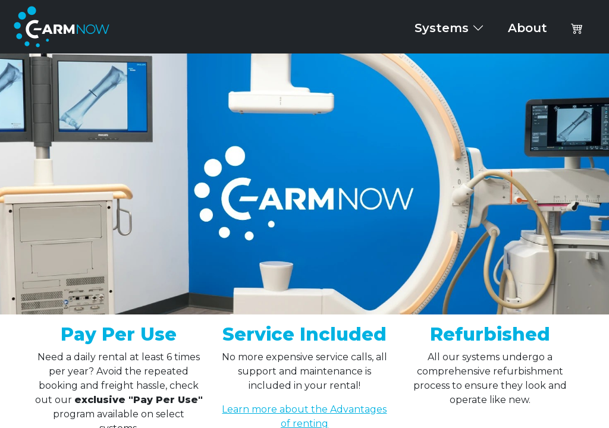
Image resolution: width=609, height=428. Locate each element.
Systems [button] (449, 28)
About (527, 28)
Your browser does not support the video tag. (304, 184)
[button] (577, 28)
